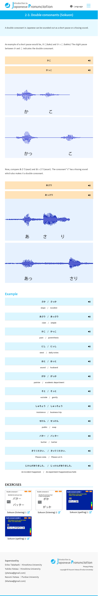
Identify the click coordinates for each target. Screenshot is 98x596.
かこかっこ (65, 331)
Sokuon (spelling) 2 (18, 538)
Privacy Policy (88, 566)
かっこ (68, 70)
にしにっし (65, 346)
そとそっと (65, 391)
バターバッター (64, 436)
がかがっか (65, 376)
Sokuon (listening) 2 (49, 512)
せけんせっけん (64, 421)
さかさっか (65, 302)
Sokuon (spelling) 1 (80, 512)
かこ (68, 60)
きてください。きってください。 (60, 451)
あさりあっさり (64, 316)
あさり (68, 185)
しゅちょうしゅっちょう (62, 406)
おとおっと (65, 361)
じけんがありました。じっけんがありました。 (57, 466)
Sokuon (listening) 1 (18, 512)
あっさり (67, 195)
